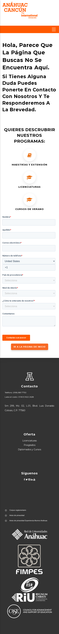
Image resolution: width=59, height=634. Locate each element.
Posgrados (29, 445)
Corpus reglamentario (17, 510)
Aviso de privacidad (16, 515)
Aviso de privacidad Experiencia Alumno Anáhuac (28, 520)
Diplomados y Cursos (29, 449)
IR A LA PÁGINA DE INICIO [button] (30, 346)
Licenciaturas (29, 440)
